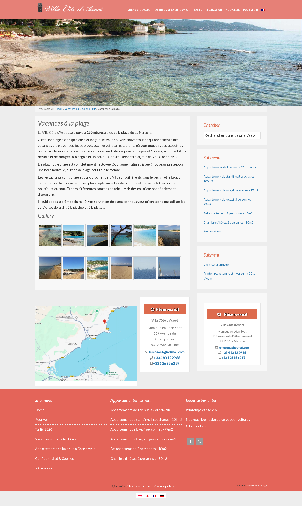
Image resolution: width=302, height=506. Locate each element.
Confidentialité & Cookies (54, 458)
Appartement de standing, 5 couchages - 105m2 (146, 419)
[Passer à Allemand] (162, 495)
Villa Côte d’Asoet (70, 7)
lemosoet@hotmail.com (166, 352)
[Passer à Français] (154, 495)
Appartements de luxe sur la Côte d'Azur (230, 167)
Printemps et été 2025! (203, 410)
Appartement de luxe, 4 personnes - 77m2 (231, 190)
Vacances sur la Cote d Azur (55, 439)
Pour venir (43, 419)
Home (39, 410)
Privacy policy (164, 486)
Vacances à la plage (216, 264)
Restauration (212, 231)
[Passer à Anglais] (147, 495)
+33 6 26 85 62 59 (166, 363)
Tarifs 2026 (43, 429)
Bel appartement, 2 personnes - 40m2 (228, 213)
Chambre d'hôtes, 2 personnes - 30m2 (228, 222)
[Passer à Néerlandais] (140, 495)
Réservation (44, 468)
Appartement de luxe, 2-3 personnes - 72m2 (143, 439)
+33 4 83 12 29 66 (167, 358)
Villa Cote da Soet (138, 486)
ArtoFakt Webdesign (256, 485)
